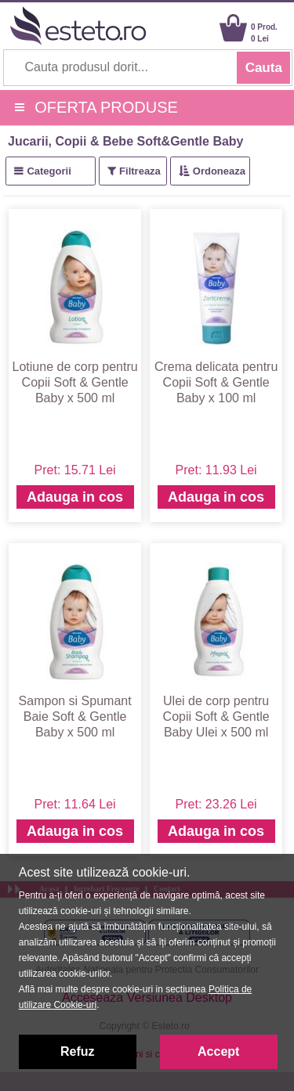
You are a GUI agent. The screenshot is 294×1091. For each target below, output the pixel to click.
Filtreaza (140, 171)
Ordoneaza (219, 171)
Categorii (49, 171)
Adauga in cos (75, 497)
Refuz (77, 1051)
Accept (218, 1051)
